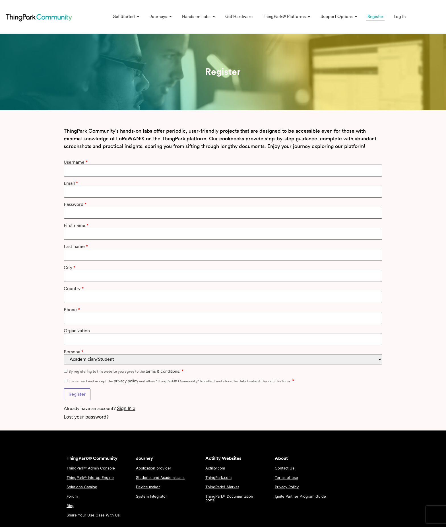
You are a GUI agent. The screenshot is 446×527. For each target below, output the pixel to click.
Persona (73, 352)
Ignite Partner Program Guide (300, 496)
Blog (71, 505)
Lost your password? (85, 417)
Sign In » (126, 408)
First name (75, 225)
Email (70, 183)
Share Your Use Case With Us (93, 515)
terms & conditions (162, 371)
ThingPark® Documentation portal (229, 498)
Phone (71, 309)
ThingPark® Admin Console (91, 468)
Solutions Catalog (82, 487)
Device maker (148, 487)
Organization (76, 331)
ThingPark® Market (222, 487)
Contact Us (284, 468)
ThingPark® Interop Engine (90, 477)
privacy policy (125, 381)
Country (73, 288)
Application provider (153, 468)
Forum (72, 496)
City (69, 267)
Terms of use (286, 477)
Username (75, 162)
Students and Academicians (160, 477)
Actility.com (215, 468)
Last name (75, 246)
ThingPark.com (218, 477)
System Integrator (151, 496)
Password (74, 204)
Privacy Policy (287, 487)
